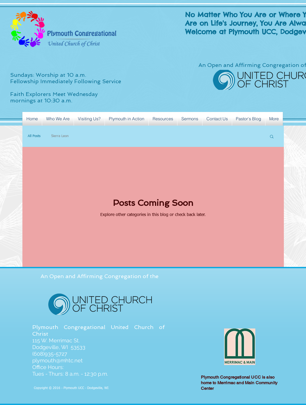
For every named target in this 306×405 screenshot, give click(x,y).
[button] (271, 137)
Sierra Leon (60, 136)
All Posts (34, 136)
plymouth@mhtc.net (57, 360)
